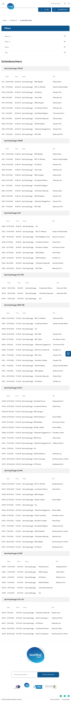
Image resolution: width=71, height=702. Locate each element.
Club (6, 52)
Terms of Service (55, 699)
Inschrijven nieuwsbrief (48, 674)
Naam (8, 36)
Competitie (13, 20)
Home (5, 20)
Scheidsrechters (26, 20)
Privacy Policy (66, 699)
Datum (7, 47)
